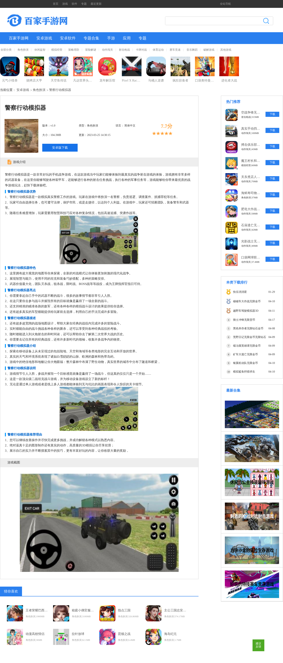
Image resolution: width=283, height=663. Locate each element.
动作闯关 (107, 49)
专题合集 (91, 38)
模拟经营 (56, 49)
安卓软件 (68, 38)
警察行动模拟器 (60, 90)
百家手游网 (18, 38)
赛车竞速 (175, 49)
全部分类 (6, 49)
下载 (272, 114)
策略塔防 (73, 49)
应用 (127, 38)
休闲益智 (39, 49)
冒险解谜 (90, 49)
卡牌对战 (141, 49)
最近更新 (96, 3)
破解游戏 (208, 49)
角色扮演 (22, 49)
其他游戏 (225, 49)
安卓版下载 (60, 147)
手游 (111, 38)
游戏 (65, 3)
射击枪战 (124, 49)
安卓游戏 (44, 38)
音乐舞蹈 (192, 49)
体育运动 (158, 49)
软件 (74, 3)
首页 (55, 3)
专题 (84, 3)
